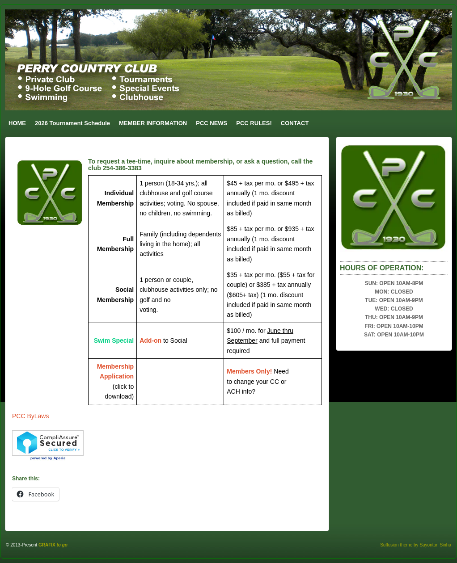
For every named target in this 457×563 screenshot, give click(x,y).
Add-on (150, 340)
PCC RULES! (253, 123)
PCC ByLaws (30, 416)
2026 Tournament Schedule (72, 123)
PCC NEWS (211, 123)
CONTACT (295, 123)
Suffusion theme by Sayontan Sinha (415, 544)
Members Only (248, 371)
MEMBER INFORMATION (153, 123)
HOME (17, 123)
